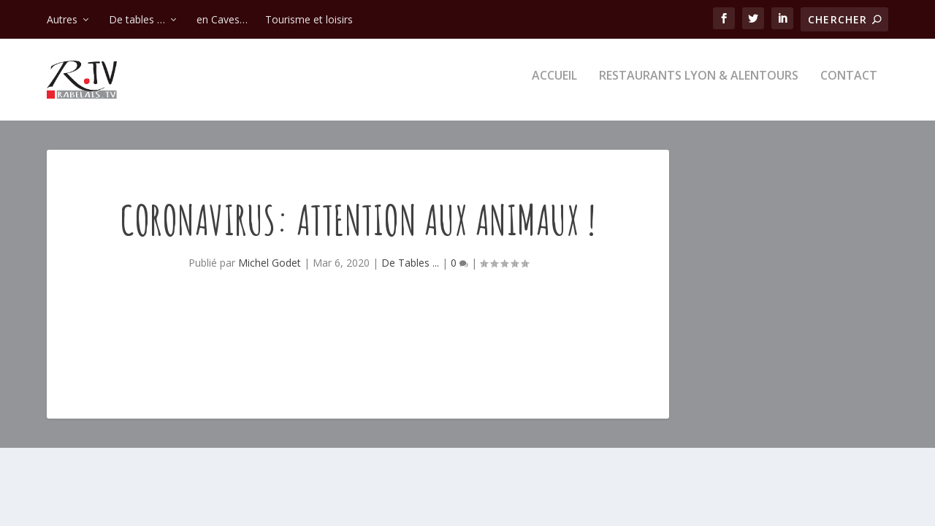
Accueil (554, 85)
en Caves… (222, 19)
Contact (848, 85)
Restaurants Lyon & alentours (698, 85)
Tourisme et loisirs (309, 19)
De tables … (137, 19)
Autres (62, 19)
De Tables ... (410, 271)
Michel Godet (269, 271)
